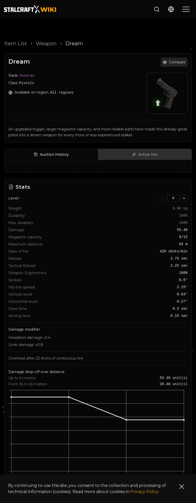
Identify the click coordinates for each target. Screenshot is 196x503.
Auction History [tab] (51, 154)
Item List (15, 43)
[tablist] (98, 154)
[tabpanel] (98, 167)
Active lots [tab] (145, 154)
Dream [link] (74, 43)
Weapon (46, 43)
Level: (13, 198)
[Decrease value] (162, 198)
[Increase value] (184, 198)
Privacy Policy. (144, 491)
